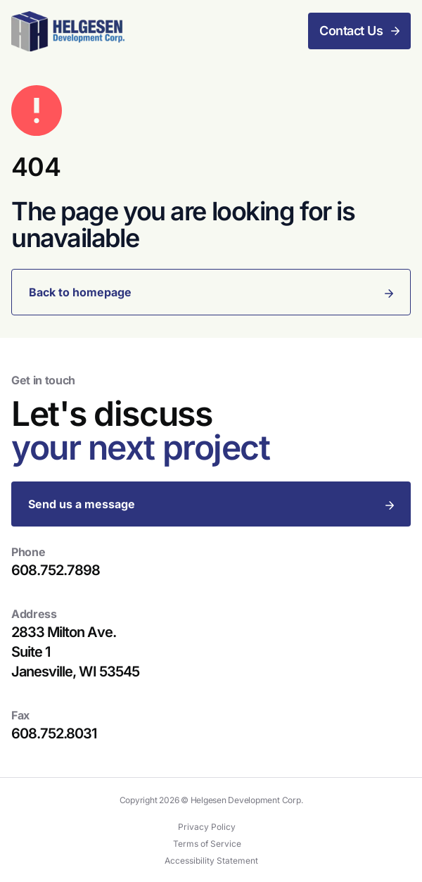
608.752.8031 (53, 733)
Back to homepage (80, 292)
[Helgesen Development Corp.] (68, 31)
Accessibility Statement (211, 861)
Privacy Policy (207, 827)
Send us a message (81, 504)
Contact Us (351, 30)
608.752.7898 (55, 570)
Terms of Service (207, 844)
